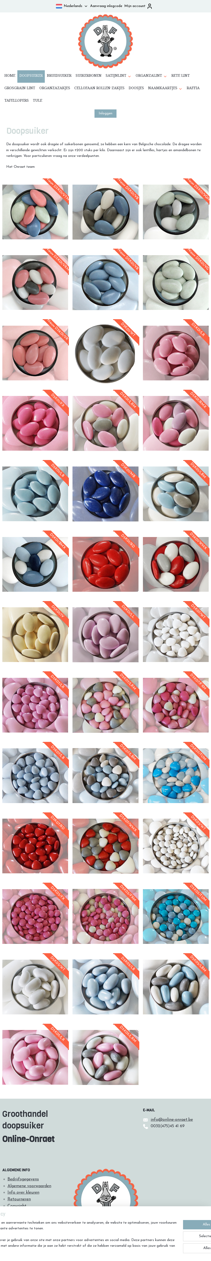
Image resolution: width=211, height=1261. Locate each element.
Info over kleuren (23, 1192)
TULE (37, 101)
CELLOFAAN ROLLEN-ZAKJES (99, 89)
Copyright (17, 1206)
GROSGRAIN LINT (19, 89)
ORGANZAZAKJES (54, 89)
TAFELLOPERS (16, 101)
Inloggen (105, 113)
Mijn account (138, 6)
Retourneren (19, 1199)
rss (99, 1251)
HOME (9, 76)
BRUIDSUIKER (59, 76)
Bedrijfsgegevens (23, 1179)
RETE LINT (180, 76)
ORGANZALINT (151, 76)
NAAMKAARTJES (165, 89)
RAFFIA (193, 89)
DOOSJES (136, 89)
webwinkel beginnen (116, 1251)
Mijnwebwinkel (156, 1251)
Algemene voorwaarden (29, 1186)
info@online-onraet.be (172, 1120)
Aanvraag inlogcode (106, 6)
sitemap (90, 1251)
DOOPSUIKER (31, 76)
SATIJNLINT (119, 76)
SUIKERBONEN (88, 76)
